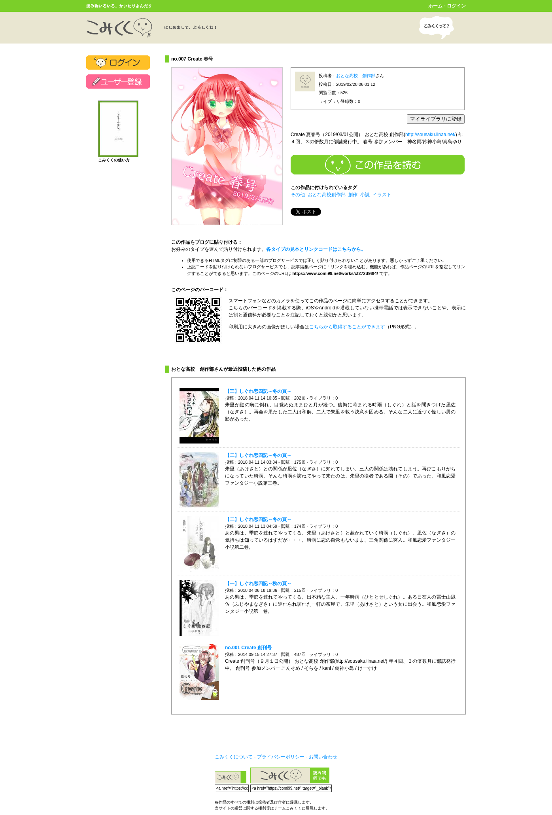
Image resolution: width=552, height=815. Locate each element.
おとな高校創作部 (327, 194)
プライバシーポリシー (280, 757)
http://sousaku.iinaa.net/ (430, 134)
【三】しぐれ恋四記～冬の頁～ (258, 391)
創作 (352, 194)
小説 (365, 194)
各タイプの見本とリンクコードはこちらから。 (316, 249)
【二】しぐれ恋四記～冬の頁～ (258, 455)
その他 (298, 194)
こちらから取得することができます (347, 327)
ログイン (456, 6)
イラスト (381, 194)
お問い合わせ (323, 757)
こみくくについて (234, 757)
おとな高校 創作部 (355, 75)
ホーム (435, 6)
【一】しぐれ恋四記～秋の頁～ (258, 583)
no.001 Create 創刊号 (248, 647)
